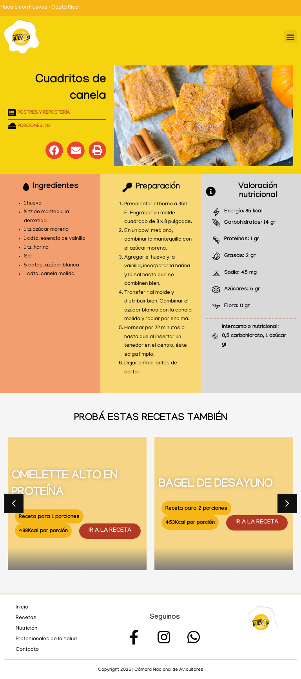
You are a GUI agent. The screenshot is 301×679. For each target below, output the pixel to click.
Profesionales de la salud (46, 639)
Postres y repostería (44, 113)
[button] (290, 36)
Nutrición (26, 629)
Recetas (26, 618)
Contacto (27, 650)
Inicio (22, 607)
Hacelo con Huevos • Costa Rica (39, 8)
